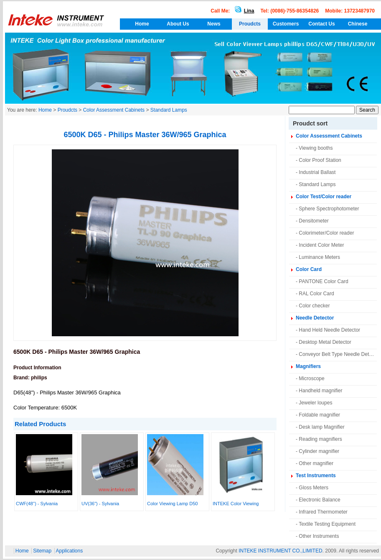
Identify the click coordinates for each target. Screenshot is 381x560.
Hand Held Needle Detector (329, 330)
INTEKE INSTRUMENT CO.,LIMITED (280, 551)
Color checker (314, 306)
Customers (286, 24)
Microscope (311, 378)
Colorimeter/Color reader (326, 233)
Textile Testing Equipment (327, 524)
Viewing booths (316, 148)
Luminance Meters (319, 257)
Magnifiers (308, 366)
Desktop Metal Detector (325, 342)
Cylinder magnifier (319, 451)
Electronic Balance (319, 500)
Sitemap (42, 551)
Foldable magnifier (319, 415)
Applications (69, 551)
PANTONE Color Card (323, 281)
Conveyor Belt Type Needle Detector (339, 354)
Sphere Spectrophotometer (329, 209)
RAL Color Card (316, 294)
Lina (242, 11)
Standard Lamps (168, 110)
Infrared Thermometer (323, 512)
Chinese (358, 24)
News (213, 24)
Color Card (309, 269)
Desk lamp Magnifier (321, 427)
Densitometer (313, 221)
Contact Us (321, 24)
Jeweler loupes (315, 403)
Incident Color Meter (321, 245)
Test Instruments (316, 475)
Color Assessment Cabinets (114, 110)
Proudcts (250, 24)
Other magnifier (316, 463)
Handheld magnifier (320, 391)
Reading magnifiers (320, 439)
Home (142, 24)
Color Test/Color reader (323, 196)
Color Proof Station (320, 160)
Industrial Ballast (317, 172)
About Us (178, 24)
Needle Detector (315, 318)
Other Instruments (319, 536)
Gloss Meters (313, 488)
